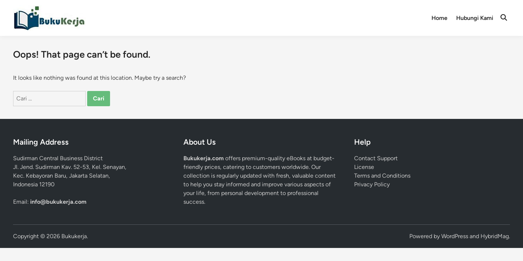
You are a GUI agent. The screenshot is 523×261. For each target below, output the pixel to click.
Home (439, 17)
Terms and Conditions (382, 175)
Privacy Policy (372, 184)
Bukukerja (74, 236)
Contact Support (376, 158)
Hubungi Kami (474, 17)
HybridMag (495, 236)
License (364, 166)
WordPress (454, 236)
